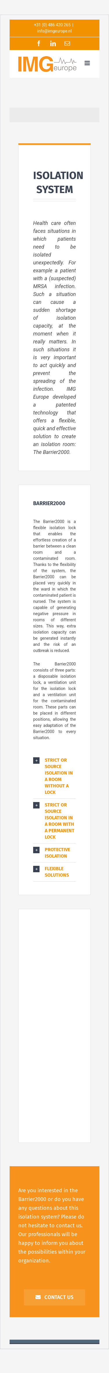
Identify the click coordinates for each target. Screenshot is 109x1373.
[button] (54, 776)
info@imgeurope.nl (54, 31)
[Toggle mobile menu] (88, 63)
